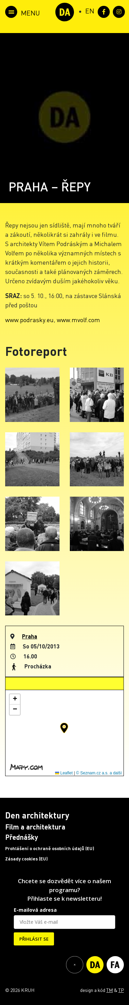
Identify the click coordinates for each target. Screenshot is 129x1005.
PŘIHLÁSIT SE (34, 939)
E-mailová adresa (35, 910)
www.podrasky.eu (29, 320)
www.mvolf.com (78, 320)
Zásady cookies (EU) (26, 858)
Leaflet (64, 773)
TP (121, 990)
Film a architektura (35, 826)
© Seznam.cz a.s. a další (99, 773)
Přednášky (21, 837)
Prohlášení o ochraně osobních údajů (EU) (49, 848)
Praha (29, 636)
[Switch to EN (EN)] (89, 10)
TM (109, 990)
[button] (64, 728)
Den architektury (37, 815)
